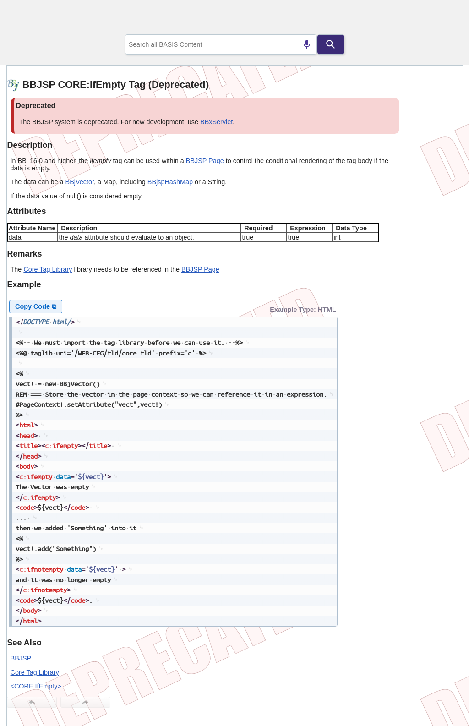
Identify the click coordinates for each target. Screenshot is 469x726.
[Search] (330, 44)
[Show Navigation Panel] (444, 19)
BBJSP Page (205, 160)
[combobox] (221, 44)
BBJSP (21, 658)
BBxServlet (216, 122)
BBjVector (79, 182)
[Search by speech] (307, 44)
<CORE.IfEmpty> (36, 686)
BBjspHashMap (170, 182)
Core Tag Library (47, 269)
